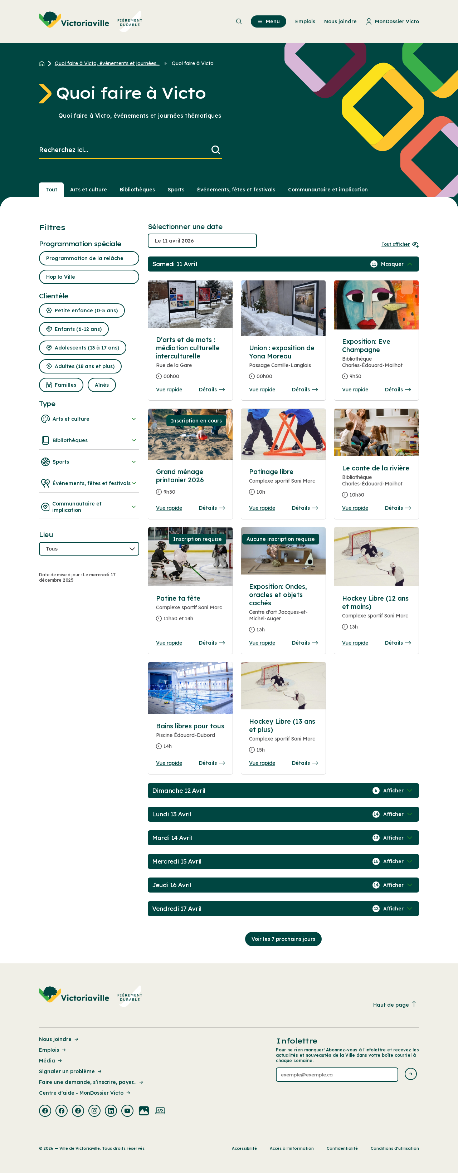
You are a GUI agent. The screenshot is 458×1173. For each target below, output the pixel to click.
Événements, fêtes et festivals (89, 483)
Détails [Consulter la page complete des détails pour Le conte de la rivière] (398, 508)
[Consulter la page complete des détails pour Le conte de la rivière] (376, 484)
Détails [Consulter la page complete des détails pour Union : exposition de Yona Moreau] (305, 389)
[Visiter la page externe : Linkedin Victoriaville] (111, 1111)
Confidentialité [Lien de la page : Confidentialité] (342, 1148)
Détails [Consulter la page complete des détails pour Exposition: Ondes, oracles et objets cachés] (305, 643)
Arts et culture (89, 419)
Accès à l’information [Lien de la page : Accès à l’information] (292, 1148)
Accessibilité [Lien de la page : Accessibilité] (244, 1148)
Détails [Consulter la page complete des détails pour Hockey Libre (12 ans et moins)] (398, 643)
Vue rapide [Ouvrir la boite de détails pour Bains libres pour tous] (169, 763)
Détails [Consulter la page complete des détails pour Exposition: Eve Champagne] (398, 389)
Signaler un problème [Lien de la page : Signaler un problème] (71, 1071)
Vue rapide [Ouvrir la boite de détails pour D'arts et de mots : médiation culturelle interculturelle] (169, 389)
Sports (89, 462)
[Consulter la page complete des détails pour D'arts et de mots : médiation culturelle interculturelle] (190, 361)
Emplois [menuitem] (305, 21)
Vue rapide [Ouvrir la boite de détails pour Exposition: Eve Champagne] (355, 389)
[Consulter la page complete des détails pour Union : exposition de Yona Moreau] (283, 365)
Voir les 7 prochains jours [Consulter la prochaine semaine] (283, 939)
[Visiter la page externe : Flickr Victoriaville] (144, 1111)
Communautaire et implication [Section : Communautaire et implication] (328, 189)
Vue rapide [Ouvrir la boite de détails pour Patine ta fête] (169, 643)
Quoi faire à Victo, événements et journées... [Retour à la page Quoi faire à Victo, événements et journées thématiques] (107, 63)
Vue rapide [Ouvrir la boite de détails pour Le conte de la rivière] (355, 508)
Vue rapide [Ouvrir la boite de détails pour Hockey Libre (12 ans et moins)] (355, 643)
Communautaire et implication (89, 506)
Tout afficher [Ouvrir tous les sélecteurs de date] (400, 244)
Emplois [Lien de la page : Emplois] (53, 1050)
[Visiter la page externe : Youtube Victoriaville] (127, 1111)
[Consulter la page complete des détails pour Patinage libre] (283, 485)
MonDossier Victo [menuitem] (392, 21)
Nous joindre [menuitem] (340, 21)
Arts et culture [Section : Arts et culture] (88, 189)
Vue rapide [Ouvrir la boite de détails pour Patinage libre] (262, 508)
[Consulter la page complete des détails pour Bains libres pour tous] (190, 739)
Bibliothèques (89, 440)
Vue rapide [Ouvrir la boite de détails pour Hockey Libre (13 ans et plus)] (262, 763)
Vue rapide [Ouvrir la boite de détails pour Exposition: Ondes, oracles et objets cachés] (262, 643)
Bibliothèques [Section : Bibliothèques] (137, 189)
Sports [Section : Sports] (176, 189)
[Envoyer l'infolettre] (411, 1074)
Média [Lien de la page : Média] (51, 1060)
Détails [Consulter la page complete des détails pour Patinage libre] (305, 508)
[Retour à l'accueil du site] (43, 63)
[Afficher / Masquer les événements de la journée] (397, 264)
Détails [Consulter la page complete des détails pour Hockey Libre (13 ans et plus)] (305, 763)
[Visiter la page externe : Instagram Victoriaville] (94, 1111)
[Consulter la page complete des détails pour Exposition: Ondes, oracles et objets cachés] (283, 611)
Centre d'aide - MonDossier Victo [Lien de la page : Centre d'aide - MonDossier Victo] (85, 1093)
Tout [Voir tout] (51, 189)
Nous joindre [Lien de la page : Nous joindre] (59, 1039)
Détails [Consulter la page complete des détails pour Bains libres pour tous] (212, 763)
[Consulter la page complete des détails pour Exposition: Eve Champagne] (376, 361)
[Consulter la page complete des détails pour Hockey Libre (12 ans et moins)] (376, 615)
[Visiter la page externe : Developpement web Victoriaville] (160, 1111)
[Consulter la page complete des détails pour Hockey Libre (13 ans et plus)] (283, 738)
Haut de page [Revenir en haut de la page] (395, 1004)
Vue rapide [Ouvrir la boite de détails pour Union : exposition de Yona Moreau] (262, 389)
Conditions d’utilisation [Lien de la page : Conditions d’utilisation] (395, 1148)
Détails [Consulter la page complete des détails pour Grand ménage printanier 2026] (212, 508)
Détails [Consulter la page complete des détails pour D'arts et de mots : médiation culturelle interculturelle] (212, 389)
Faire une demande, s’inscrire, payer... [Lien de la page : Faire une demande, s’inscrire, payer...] (91, 1082)
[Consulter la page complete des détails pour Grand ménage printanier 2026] (190, 485)
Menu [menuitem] (268, 21)
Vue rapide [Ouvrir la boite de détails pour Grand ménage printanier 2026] (169, 508)
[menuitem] (90, 21)
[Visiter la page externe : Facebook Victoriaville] (45, 1111)
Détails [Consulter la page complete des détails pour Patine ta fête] (212, 643)
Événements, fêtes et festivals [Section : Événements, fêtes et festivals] (236, 189)
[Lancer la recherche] (215, 150)
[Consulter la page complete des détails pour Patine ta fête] (190, 611)
